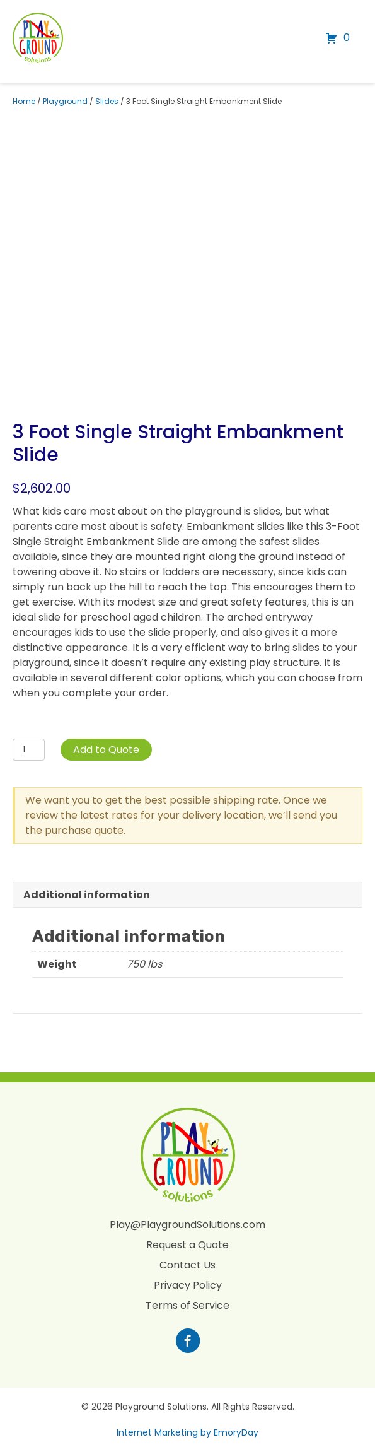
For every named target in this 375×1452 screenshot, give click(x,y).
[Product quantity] (29, 750)
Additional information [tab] (86, 894)
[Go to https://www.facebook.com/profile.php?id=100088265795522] (187, 1342)
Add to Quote (106, 749)
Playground (65, 101)
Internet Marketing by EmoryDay (187, 1432)
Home (24, 101)
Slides (106, 101)
